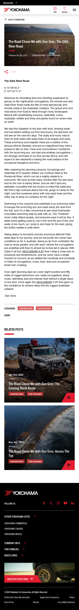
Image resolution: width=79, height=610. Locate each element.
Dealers (65, 10)
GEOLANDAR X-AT (33, 251)
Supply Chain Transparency (49, 597)
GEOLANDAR (44, 282)
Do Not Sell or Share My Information (17, 597)
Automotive (10, 2)
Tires (55, 10)
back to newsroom (14, 19)
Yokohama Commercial (15, 523)
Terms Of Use (9, 602)
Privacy (72, 597)
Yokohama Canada (13, 528)
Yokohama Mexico (13, 534)
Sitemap (36, 602)
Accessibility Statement (66, 602)
